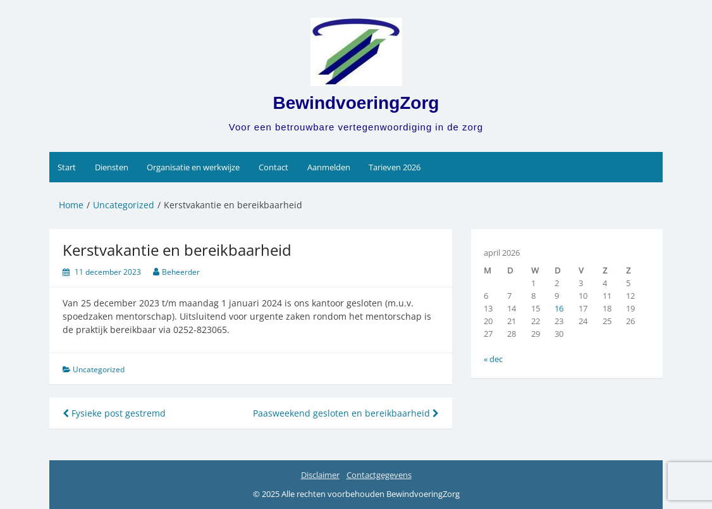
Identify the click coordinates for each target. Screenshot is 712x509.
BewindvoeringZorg (356, 103)
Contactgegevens (379, 475)
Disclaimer (320, 475)
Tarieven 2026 (394, 167)
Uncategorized (99, 369)
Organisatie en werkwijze (193, 167)
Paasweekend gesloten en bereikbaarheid (346, 413)
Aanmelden (328, 167)
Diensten (111, 167)
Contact (273, 167)
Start (67, 167)
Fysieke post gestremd (114, 413)
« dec (493, 359)
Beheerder (181, 272)
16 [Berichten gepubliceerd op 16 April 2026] (559, 308)
